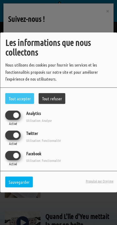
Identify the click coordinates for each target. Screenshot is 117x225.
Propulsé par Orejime (100, 180)
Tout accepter (20, 98)
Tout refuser (52, 98)
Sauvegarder (19, 181)
